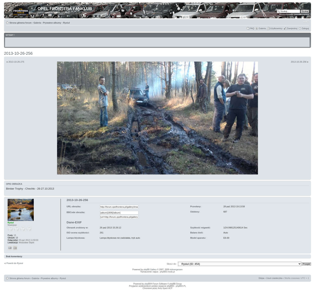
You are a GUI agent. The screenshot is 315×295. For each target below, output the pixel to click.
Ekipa (261, 278)
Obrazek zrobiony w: (77, 227)
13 (17, 238)
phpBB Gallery (150, 269)
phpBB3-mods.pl (167, 272)
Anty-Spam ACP (165, 288)
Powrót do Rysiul (14, 263)
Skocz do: (171, 264)
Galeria (37, 23)
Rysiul (66, 23)
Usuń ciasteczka (274, 278)
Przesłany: (195, 206)
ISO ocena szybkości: (78, 232)
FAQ (252, 28)
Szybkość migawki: (200, 227)
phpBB (147, 284)
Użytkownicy (276, 28)
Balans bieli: (196, 232)
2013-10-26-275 (16, 62)
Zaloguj (305, 28)
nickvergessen (176, 269)
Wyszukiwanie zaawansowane (294, 14)
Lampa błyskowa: (76, 238)
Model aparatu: (198, 238)
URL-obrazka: (74, 206)
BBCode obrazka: (76, 212)
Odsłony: (195, 211)
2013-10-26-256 (18, 53)
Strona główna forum (20, 23)
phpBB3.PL (181, 286)
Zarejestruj (292, 28)
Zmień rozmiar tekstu (306, 22)
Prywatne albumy (52, 23)
